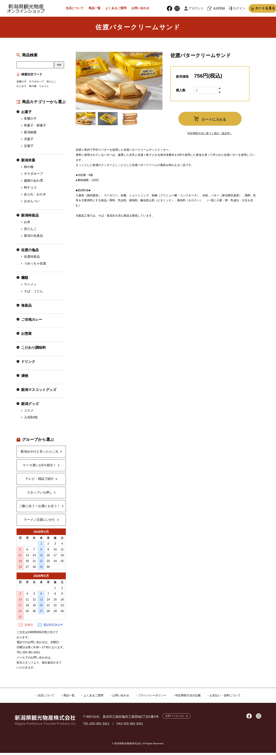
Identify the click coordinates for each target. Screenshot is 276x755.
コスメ (28, 412)
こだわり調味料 (33, 350)
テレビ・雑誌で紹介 (39, 481)
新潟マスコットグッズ (38, 392)
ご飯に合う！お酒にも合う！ (39, 508)
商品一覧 (91, 9)
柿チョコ (30, 189)
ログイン (226, 9)
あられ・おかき (35, 196)
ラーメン (30, 286)
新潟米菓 (28, 162)
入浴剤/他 (30, 419)
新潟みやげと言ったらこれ (40, 453)
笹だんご (51, 83)
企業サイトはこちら (178, 718)
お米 (27, 224)
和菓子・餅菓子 (35, 127)
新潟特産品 (30, 217)
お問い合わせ (141, 9)
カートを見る (255, 9)
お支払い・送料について (232, 697)
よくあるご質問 (114, 9)
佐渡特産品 (32, 258)
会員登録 (210, 9)
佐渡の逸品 (30, 252)
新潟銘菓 (30, 134)
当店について (69, 9)
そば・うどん (33, 293)
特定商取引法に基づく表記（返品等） (210, 135)
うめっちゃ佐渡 (35, 265)
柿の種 (32, 88)
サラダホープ (36, 83)
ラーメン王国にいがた (39, 522)
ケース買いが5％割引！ (39, 467)
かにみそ (21, 88)
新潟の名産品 (33, 238)
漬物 (24, 378)
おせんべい (32, 203)
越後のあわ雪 (33, 182)
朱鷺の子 (21, 83)
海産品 (26, 307)
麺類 (24, 280)
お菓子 (26, 114)
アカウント (193, 9)
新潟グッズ (30, 406)
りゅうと (44, 88)
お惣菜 (26, 336)
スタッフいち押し (39, 494)
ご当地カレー (31, 321)
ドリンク (28, 364)
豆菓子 (28, 148)
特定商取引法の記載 (192, 697)
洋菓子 (28, 141)
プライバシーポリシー (153, 697)
